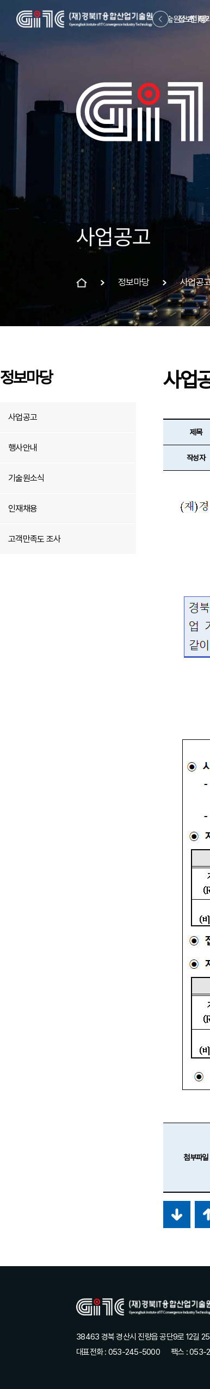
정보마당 (192, 19)
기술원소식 (26, 478)
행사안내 (22, 448)
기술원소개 (176, 19)
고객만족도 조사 (34, 539)
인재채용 (22, 508)
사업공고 (22, 417)
